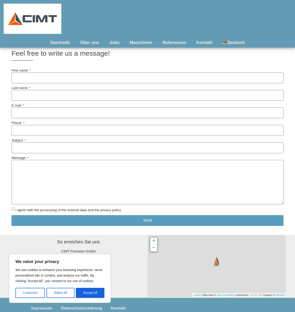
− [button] (153, 248)
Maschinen (141, 42)
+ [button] (153, 241)
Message (19, 158)
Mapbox (280, 295)
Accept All (90, 293)
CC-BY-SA (256, 295)
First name (20, 70)
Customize (30, 293)
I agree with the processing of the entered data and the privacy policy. (68, 210)
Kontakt (204, 42)
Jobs (114, 42)
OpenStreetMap (226, 295)
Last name (20, 88)
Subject (18, 140)
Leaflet (197, 295)
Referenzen (174, 42)
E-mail (17, 105)
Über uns (89, 42)
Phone (17, 123)
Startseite (60, 42)
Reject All (60, 293)
